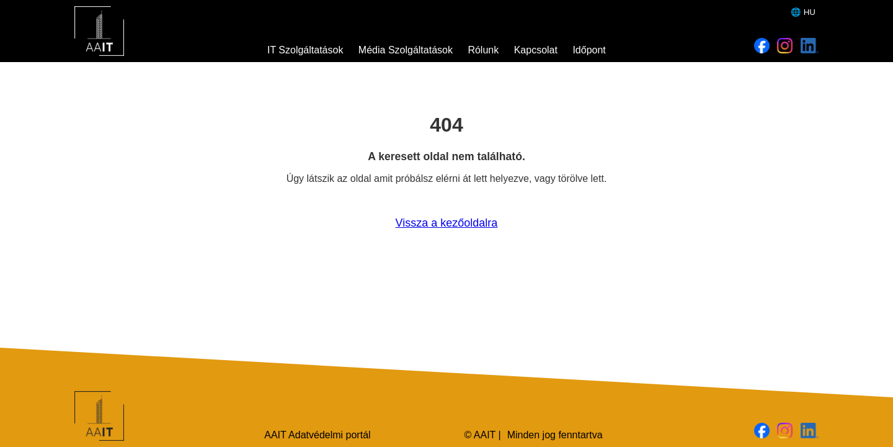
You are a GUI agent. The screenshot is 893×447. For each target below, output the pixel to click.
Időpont (588, 50)
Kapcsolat (536, 50)
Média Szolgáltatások (405, 50)
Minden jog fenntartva (555, 435)
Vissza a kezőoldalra (447, 223)
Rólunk (483, 50)
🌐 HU (803, 12)
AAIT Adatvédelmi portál (317, 435)
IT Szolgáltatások (305, 50)
